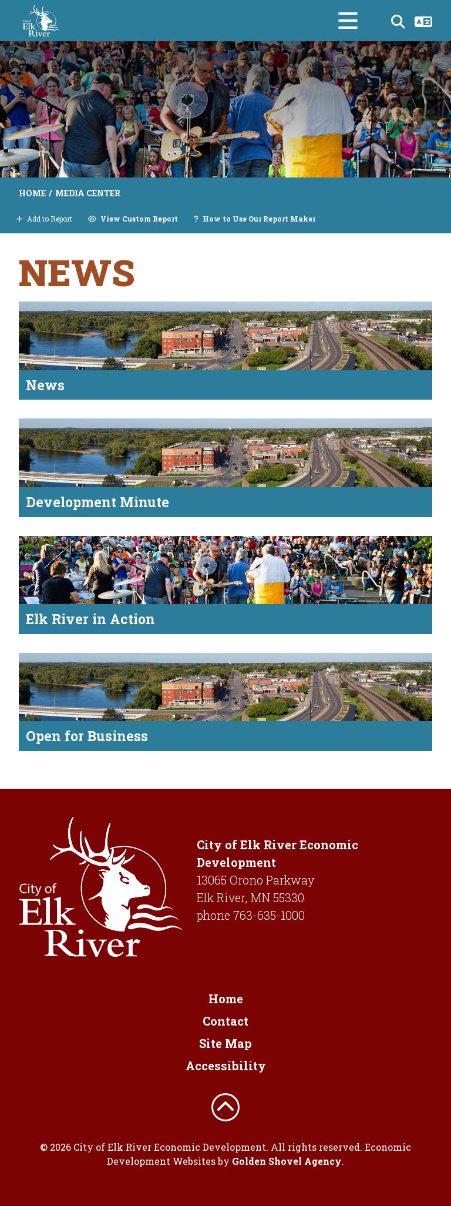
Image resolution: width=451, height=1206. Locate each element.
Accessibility (226, 1065)
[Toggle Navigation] (348, 20)
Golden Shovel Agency (287, 1161)
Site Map (225, 1043)
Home (225, 998)
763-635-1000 (269, 915)
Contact (225, 1021)
